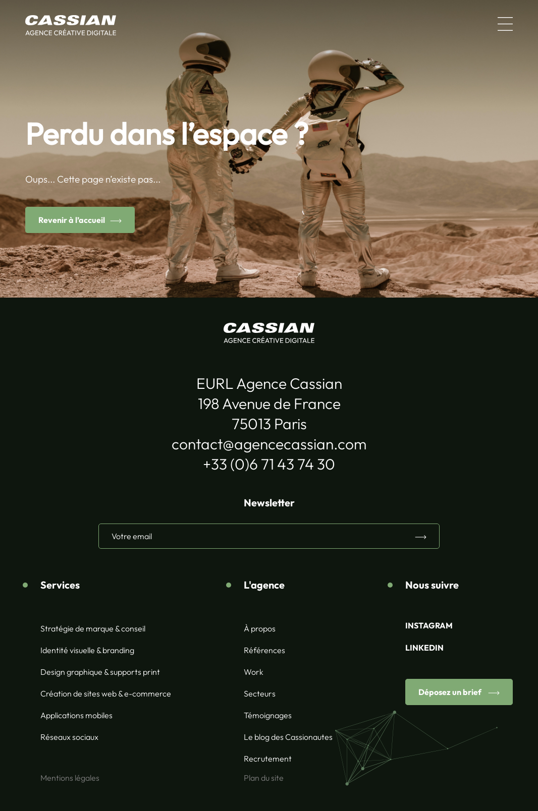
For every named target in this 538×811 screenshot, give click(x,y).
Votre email (132, 536)
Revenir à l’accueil (71, 220)
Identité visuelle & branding (87, 650)
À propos (260, 628)
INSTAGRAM (429, 625)
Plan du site (264, 778)
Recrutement (268, 759)
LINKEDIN (424, 647)
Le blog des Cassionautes (288, 737)
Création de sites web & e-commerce (105, 693)
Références (264, 650)
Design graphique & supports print (100, 672)
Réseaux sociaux (69, 737)
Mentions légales (69, 778)
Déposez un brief (450, 692)
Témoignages (268, 715)
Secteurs (260, 693)
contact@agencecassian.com (269, 443)
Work (253, 672)
